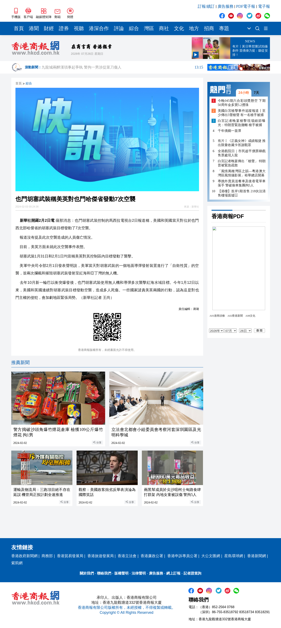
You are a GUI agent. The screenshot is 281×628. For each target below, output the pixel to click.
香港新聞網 (256, 556)
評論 (119, 28)
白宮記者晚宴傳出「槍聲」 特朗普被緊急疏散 (242, 163)
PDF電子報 (245, 6)
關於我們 (87, 573)
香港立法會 (127, 556)
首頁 (19, 28)
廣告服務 (225, 6)
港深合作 (99, 28)
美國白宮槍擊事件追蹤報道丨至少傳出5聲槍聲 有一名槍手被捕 (242, 113)
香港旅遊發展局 (100, 556)
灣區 (149, 28)
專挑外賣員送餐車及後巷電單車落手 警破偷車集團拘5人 (242, 183)
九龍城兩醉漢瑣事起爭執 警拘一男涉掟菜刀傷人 (122, 67)
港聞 (34, 28)
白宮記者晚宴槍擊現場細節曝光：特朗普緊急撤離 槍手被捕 (242, 123)
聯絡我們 (104, 573)
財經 (49, 28)
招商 (209, 28)
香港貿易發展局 (70, 556)
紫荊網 (17, 563)
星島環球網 (233, 556)
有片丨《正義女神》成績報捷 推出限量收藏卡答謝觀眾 (242, 143)
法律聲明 (139, 573)
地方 (194, 28)
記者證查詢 (192, 573)
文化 (179, 28)
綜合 (134, 28)
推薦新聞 (20, 362)
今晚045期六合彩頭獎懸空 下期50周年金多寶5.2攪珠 (242, 103)
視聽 (79, 28)
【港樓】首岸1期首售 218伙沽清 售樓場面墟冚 (242, 193)
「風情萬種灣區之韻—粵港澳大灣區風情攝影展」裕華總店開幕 (242, 173)
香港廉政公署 (152, 556)
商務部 (47, 556)
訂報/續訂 (206, 6)
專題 (224, 28)
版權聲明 (121, 573)
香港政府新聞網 (24, 556)
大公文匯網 (210, 556)
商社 (164, 28)
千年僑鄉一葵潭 (229, 130)
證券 (64, 28)
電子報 (264, 6)
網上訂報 (173, 573)
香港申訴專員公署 (182, 556)
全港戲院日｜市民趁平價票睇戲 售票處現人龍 (242, 153)
